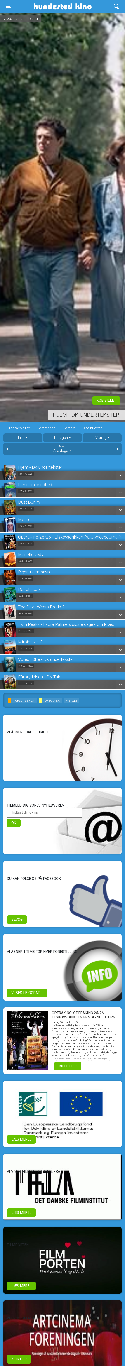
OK (13, 823)
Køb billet (106, 400)
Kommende (46, 428)
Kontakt (69, 428)
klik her (19, 1359)
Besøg (17, 919)
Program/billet (18, 428)
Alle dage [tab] (62, 449)
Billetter (68, 1066)
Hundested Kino (51, 6)
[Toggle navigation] (8, 6)
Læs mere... (21, 1139)
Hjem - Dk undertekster (86, 415)
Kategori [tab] (61, 438)
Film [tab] (21, 438)
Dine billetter (92, 428)
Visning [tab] (100, 438)
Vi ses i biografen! (28, 993)
